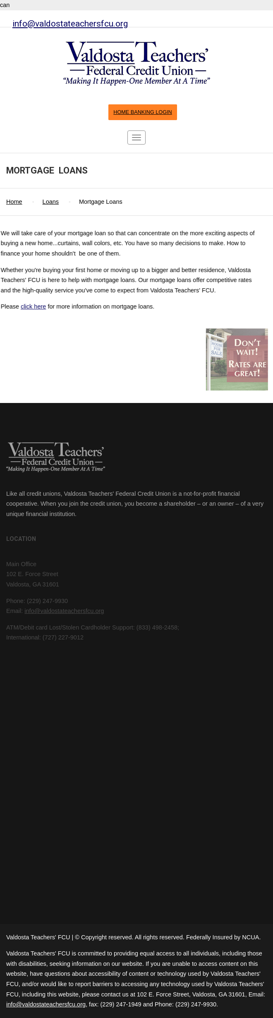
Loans (51, 201)
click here (26, 306)
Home (14, 201)
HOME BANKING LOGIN (142, 112)
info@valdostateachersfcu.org (70, 23)
